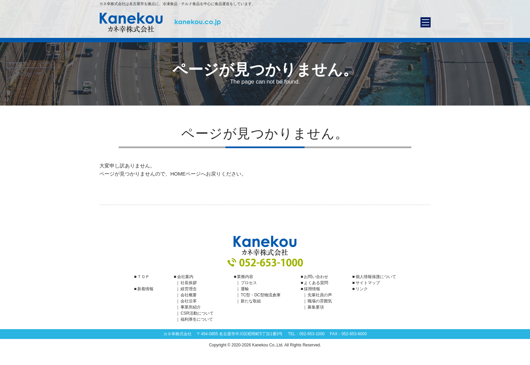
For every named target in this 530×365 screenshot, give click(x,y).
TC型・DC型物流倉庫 (260, 295)
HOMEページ (185, 174)
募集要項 (316, 307)
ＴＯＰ (143, 276)
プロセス (249, 282)
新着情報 (145, 289)
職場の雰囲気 (320, 301)
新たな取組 (251, 301)
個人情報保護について (376, 276)
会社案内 (185, 276)
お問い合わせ (316, 276)
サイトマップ (368, 282)
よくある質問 (316, 282)
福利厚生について (196, 319)
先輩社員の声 (320, 295)
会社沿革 (188, 301)
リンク (362, 289)
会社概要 (188, 295)
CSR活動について (196, 313)
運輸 (245, 289)
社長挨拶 (188, 282)
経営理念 (188, 289)
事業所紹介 (190, 307)
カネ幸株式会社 (160, 22)
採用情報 (312, 289)
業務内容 (245, 276)
